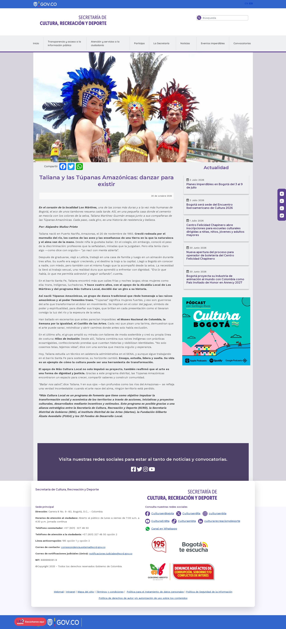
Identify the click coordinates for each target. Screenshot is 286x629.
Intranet (70, 591)
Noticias (185, 43)
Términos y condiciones (110, 591)
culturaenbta (217, 513)
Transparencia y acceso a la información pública (64, 43)
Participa (139, 43)
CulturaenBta (191, 513)
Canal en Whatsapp (164, 528)
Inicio (36, 43)
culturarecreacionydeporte (222, 521)
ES (251, 3)
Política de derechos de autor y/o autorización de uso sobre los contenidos (143, 598)
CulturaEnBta (160, 521)
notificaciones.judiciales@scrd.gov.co (110, 553)
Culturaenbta (187, 521)
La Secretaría (161, 43)
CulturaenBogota (162, 513)
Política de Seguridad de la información (209, 591)
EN (246, 3)
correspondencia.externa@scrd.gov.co (83, 547)
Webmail (59, 591)
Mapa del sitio (85, 591)
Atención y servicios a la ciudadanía (105, 43)
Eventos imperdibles (213, 43)
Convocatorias (242, 43)
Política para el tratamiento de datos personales (155, 591)
